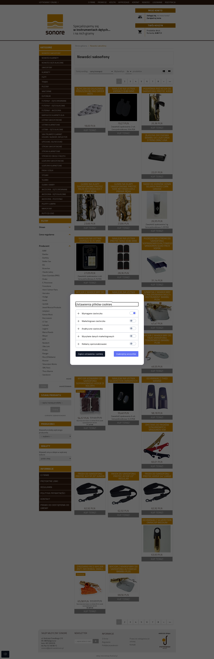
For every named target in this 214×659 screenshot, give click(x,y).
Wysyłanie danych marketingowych (98, 336)
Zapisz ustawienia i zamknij (90, 354)
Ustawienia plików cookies (94, 304)
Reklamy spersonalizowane (94, 344)
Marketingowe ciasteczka (93, 321)
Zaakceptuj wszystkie (126, 354)
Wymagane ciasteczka (92, 313)
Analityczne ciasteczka (92, 328)
